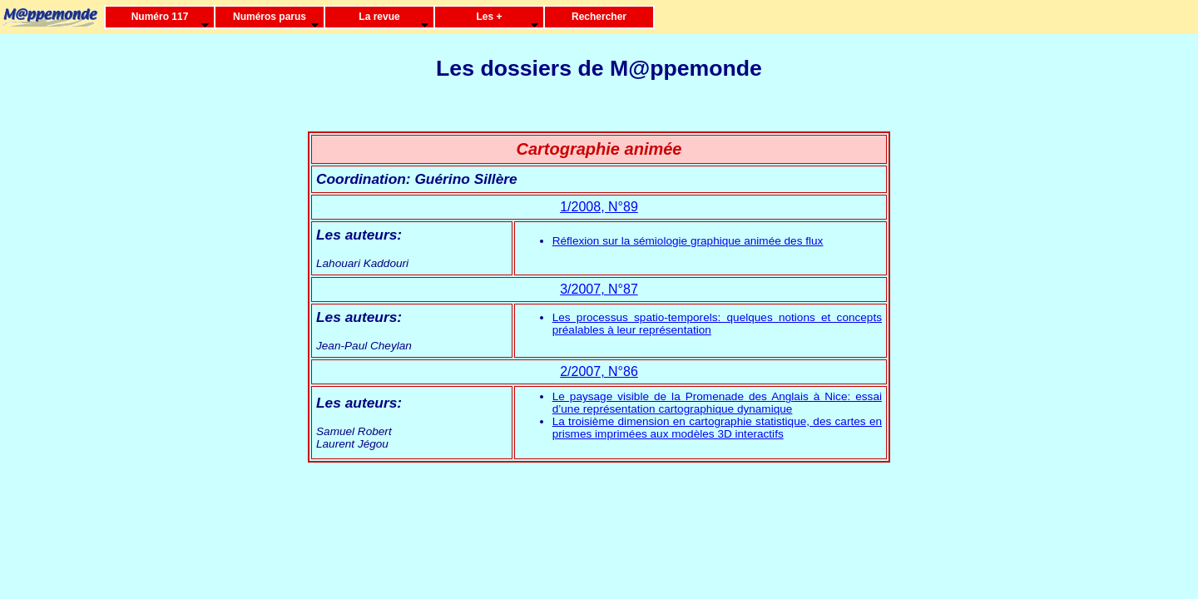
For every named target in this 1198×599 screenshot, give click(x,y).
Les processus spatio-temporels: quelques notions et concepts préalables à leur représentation (717, 323)
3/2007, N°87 (599, 289)
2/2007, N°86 (599, 371)
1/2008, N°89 (599, 207)
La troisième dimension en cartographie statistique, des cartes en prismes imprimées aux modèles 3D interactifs (717, 427)
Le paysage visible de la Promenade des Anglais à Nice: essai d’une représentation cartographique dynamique (717, 402)
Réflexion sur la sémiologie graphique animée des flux (688, 241)
